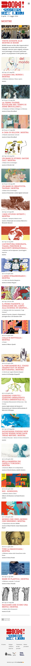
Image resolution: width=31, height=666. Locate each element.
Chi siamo (3, 644)
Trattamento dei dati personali (19, 646)
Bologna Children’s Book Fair (11, 646)
